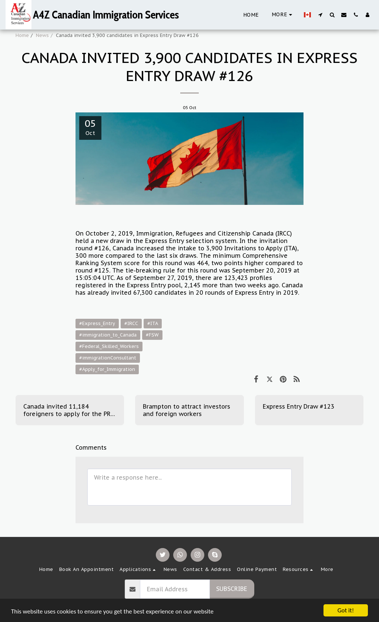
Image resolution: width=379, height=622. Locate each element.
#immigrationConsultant (107, 358)
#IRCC (131, 323)
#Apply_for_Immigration (107, 369)
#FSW (152, 335)
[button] (320, 14)
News (42, 35)
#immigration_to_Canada (108, 335)
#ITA (152, 323)
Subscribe (231, 588)
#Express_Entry (97, 323)
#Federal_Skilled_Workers (109, 346)
